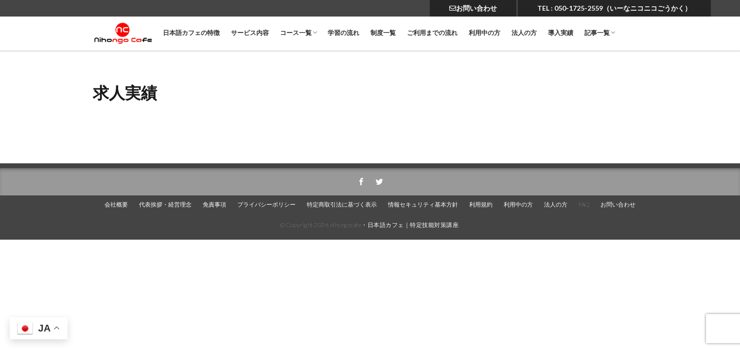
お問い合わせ (473, 8)
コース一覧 (296, 32)
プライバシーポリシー (266, 204)
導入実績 (560, 32)
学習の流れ (343, 32)
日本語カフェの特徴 (191, 32)
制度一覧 (383, 32)
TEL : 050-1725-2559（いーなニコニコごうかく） (614, 8)
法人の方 (524, 32)
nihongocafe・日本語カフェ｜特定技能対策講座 (394, 224)
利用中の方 (484, 32)
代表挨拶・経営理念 (165, 204)
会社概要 (116, 204)
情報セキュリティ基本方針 (423, 204)
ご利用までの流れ (432, 32)
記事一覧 (597, 32)
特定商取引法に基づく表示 (342, 204)
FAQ (584, 204)
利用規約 (481, 204)
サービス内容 (250, 32)
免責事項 (214, 204)
